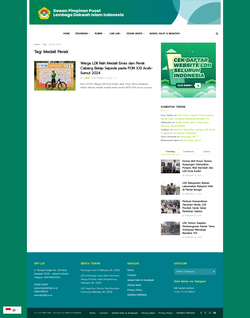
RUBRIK (99, 33)
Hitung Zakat (134, 285)
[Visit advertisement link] (188, 70)
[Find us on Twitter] (205, 313)
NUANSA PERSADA (137, 295)
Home (37, 44)
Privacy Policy (134, 290)
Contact (131, 275)
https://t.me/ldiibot (184, 291)
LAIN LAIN (115, 33)
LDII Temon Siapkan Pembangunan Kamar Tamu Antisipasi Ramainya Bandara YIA (187, 117)
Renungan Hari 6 (192, 140)
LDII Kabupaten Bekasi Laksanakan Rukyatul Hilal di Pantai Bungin (197, 186)
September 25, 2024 (102, 78)
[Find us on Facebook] (201, 313)
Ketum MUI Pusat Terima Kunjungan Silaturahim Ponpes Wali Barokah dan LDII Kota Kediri (197, 166)
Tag (44, 44)
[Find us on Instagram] (210, 313)
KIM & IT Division (73, 312)
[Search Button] (217, 34)
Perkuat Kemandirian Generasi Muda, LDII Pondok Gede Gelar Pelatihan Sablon (194, 206)
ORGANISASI (81, 33)
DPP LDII (47, 312)
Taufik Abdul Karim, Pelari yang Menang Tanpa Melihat (185, 124)
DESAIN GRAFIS (134, 33)
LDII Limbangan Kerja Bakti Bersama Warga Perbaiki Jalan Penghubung (100, 277)
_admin (86, 78)
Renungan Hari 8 (90, 270)
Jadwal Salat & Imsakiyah (140, 280)
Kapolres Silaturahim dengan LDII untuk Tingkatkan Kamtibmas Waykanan (188, 131)
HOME (66, 33)
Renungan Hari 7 (189, 136)
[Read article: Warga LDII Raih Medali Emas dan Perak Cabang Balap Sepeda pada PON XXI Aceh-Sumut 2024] (55, 76)
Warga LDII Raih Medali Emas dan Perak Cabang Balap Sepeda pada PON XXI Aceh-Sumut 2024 (116, 68)
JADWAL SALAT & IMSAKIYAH (164, 33)
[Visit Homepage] (125, 14)
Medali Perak (55, 44)
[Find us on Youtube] (214, 313)
